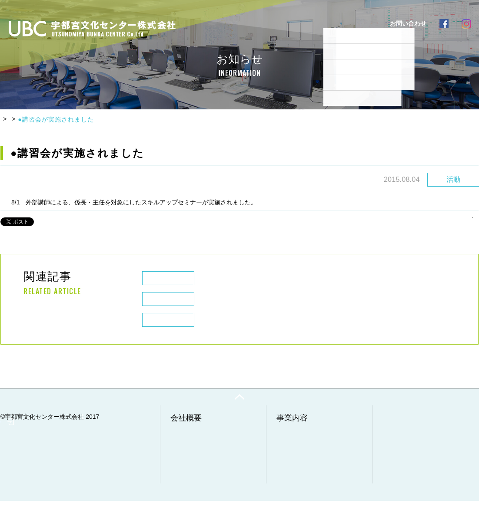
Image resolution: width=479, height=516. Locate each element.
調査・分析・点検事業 (311, 474)
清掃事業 (293, 464)
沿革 (181, 455)
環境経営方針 (193, 474)
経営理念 (187, 464)
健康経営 (187, 483)
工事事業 (293, 455)
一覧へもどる (451, 219)
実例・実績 (324, 23)
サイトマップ (401, 489)
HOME (10, 119)
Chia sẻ (47, 219)
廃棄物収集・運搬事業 (311, 445)
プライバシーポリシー (413, 480)
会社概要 (191, 23)
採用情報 (365, 23)
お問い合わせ (401, 470)
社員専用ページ (39, 483)
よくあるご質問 (274, 23)
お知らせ (42, 119)
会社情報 (187, 445)
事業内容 (228, 23)
